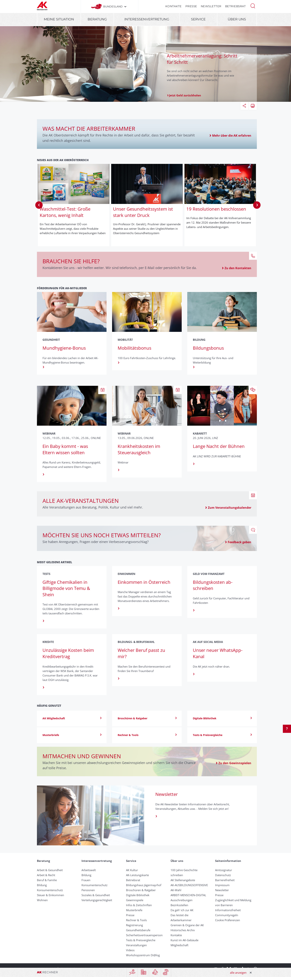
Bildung (42, 885)
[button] (252, 5)
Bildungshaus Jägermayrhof (143, 885)
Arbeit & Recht (46, 875)
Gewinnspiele (134, 900)
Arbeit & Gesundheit (50, 870)
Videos (130, 950)
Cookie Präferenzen (227, 920)
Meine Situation (59, 19)
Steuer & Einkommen (50, 895)
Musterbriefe (134, 910)
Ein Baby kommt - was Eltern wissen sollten (65, 449)
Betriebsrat (235, 6)
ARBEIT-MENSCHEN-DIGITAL (188, 895)
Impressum (222, 885)
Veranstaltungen (136, 945)
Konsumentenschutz (50, 890)
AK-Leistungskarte (137, 875)
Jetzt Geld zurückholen (185, 95)
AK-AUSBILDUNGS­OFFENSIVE (189, 885)
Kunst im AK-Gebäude (184, 940)
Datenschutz (223, 875)
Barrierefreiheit (225, 880)
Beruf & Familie (47, 880)
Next (257, 205)
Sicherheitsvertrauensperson (144, 935)
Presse (191, 6)
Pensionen (88, 890)
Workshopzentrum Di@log (143, 955)
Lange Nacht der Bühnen (219, 446)
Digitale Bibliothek (137, 895)
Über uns (237, 19)
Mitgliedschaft (179, 945)
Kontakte (173, 6)
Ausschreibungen (181, 900)
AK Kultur (132, 870)
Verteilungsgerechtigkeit (96, 900)
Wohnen (42, 900)
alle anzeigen (238, 972)
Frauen (85, 880)
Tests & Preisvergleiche (140, 940)
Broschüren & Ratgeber (141, 890)
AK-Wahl (176, 890)
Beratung (97, 19)
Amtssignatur (223, 870)
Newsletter (211, 6)
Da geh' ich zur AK (182, 910)
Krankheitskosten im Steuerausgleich (139, 449)
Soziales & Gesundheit (95, 895)
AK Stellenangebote (183, 880)
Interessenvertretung (146, 19)
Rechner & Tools (136, 920)
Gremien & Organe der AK (187, 925)
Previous (39, 205)
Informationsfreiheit (228, 910)
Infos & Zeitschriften (139, 905)
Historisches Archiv (183, 930)
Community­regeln (226, 915)
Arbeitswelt (88, 870)
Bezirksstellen (179, 905)
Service (198, 19)
